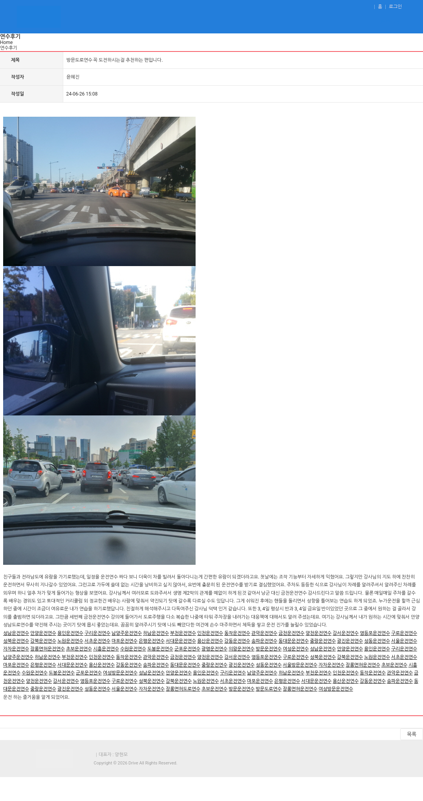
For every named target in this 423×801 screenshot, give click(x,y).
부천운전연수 (183, 633)
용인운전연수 (70, 633)
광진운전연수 (350, 641)
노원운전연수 (70, 641)
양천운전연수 (318, 633)
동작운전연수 (237, 633)
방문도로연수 (269, 689)
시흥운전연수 (106, 649)
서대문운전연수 (181, 641)
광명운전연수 (214, 649)
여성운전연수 (296, 649)
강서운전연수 (346, 633)
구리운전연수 (97, 633)
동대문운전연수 (293, 641)
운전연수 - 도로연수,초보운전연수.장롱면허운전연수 (38, 16)
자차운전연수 (16, 649)
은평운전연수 (152, 641)
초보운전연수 (79, 649)
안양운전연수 (43, 633)
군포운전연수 (187, 649)
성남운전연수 (16, 633)
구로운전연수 (404, 633)
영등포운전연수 (375, 633)
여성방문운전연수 (120, 673)
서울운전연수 (404, 641)
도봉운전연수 (160, 649)
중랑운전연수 (323, 641)
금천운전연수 (291, 633)
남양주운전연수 (127, 633)
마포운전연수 (124, 641)
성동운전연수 (377, 641)
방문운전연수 (269, 649)
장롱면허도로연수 (183, 689)
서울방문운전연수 (300, 665)
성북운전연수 (16, 641)
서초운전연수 (97, 641)
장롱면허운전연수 (47, 649)
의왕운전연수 (242, 649)
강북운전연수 (43, 641)
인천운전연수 (210, 633)
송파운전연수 (264, 641)
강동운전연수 (237, 641)
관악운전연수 (264, 633)
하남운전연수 (156, 633)
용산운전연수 (210, 641)
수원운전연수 (133, 649)
